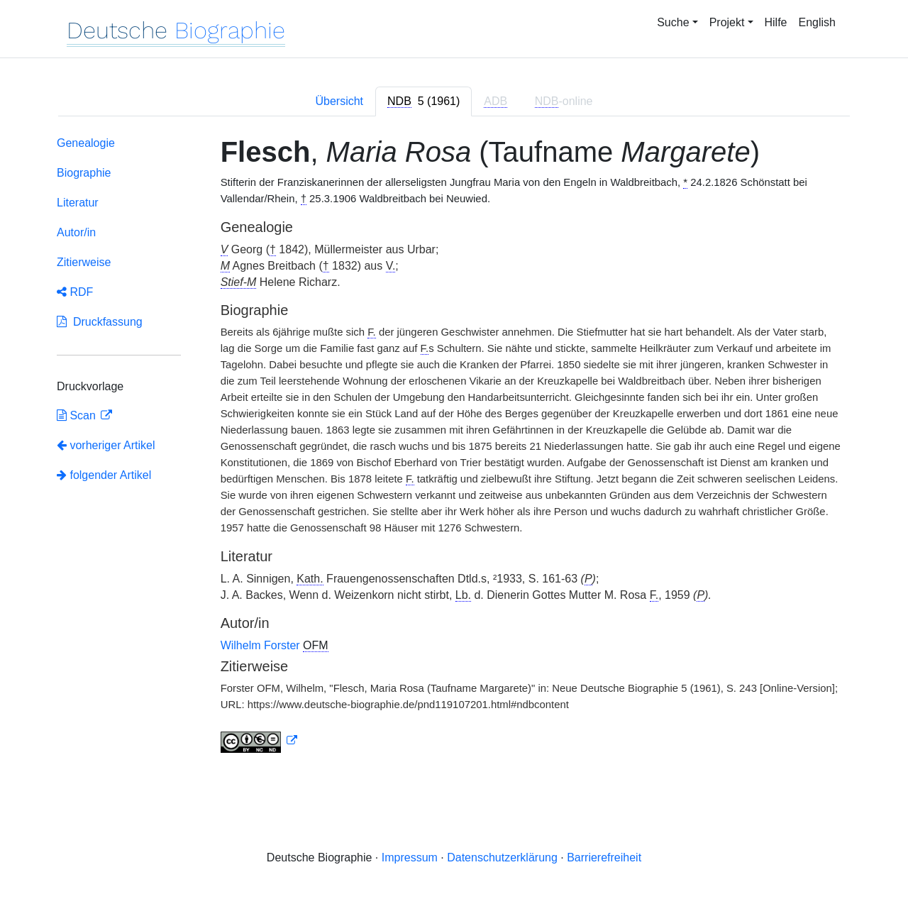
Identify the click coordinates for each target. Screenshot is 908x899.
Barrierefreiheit (604, 857)
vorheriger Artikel (106, 445)
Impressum (410, 857)
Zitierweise (84, 262)
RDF (75, 292)
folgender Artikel (104, 475)
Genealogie (86, 143)
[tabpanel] (454, 447)
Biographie (84, 173)
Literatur (78, 203)
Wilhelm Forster (262, 645)
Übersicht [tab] (339, 101)
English (817, 22)
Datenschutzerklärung (502, 857)
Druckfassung (100, 322)
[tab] (423, 101)
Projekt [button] (727, 22)
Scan (78, 415)
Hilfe (776, 22)
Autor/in (76, 232)
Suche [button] (673, 22)
